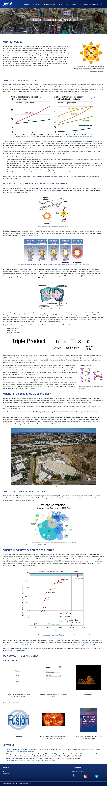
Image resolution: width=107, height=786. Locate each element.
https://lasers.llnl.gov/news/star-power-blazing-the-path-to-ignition (73, 264)
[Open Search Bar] (101, 4)
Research (38, 4)
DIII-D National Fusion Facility (56, 271)
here (38, 235)
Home (4, 771)
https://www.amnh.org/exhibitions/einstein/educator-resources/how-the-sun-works (31, 760)
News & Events (51, 4)
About (28, 4)
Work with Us (72, 4)
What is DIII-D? (7, 773)
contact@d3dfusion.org (78, 771)
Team (62, 4)
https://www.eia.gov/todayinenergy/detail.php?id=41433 (79, 136)
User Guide (84, 4)
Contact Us (94, 4)
